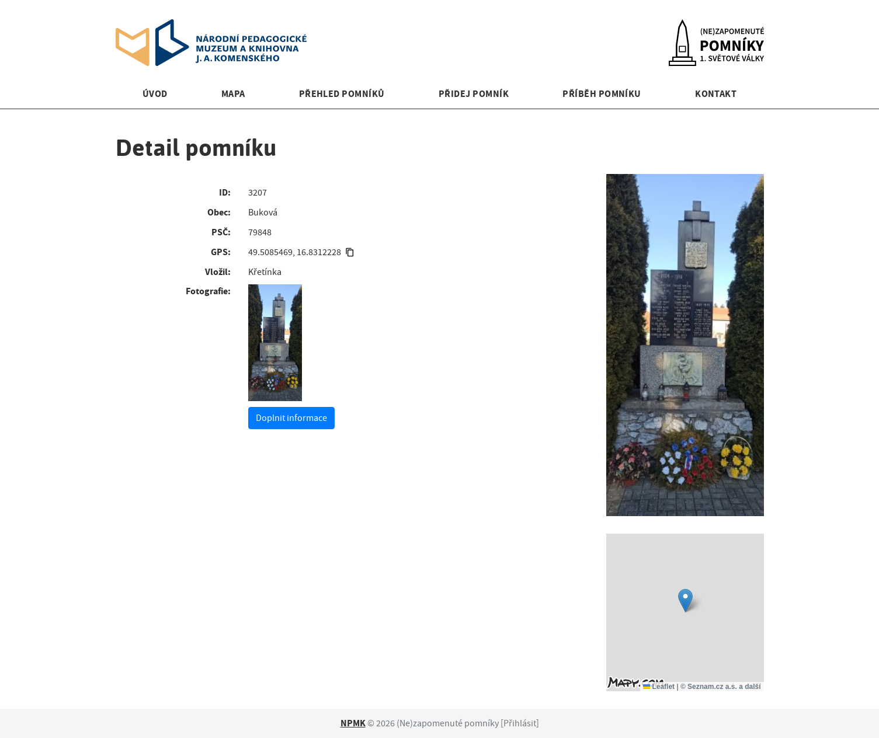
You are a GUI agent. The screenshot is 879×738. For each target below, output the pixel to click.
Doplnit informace (291, 418)
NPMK (353, 723)
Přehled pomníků (342, 94)
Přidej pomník (474, 94)
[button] (685, 600)
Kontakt (715, 94)
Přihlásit (519, 723)
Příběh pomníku (601, 94)
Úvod (155, 94)
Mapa (233, 94)
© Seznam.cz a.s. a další (720, 687)
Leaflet (659, 687)
